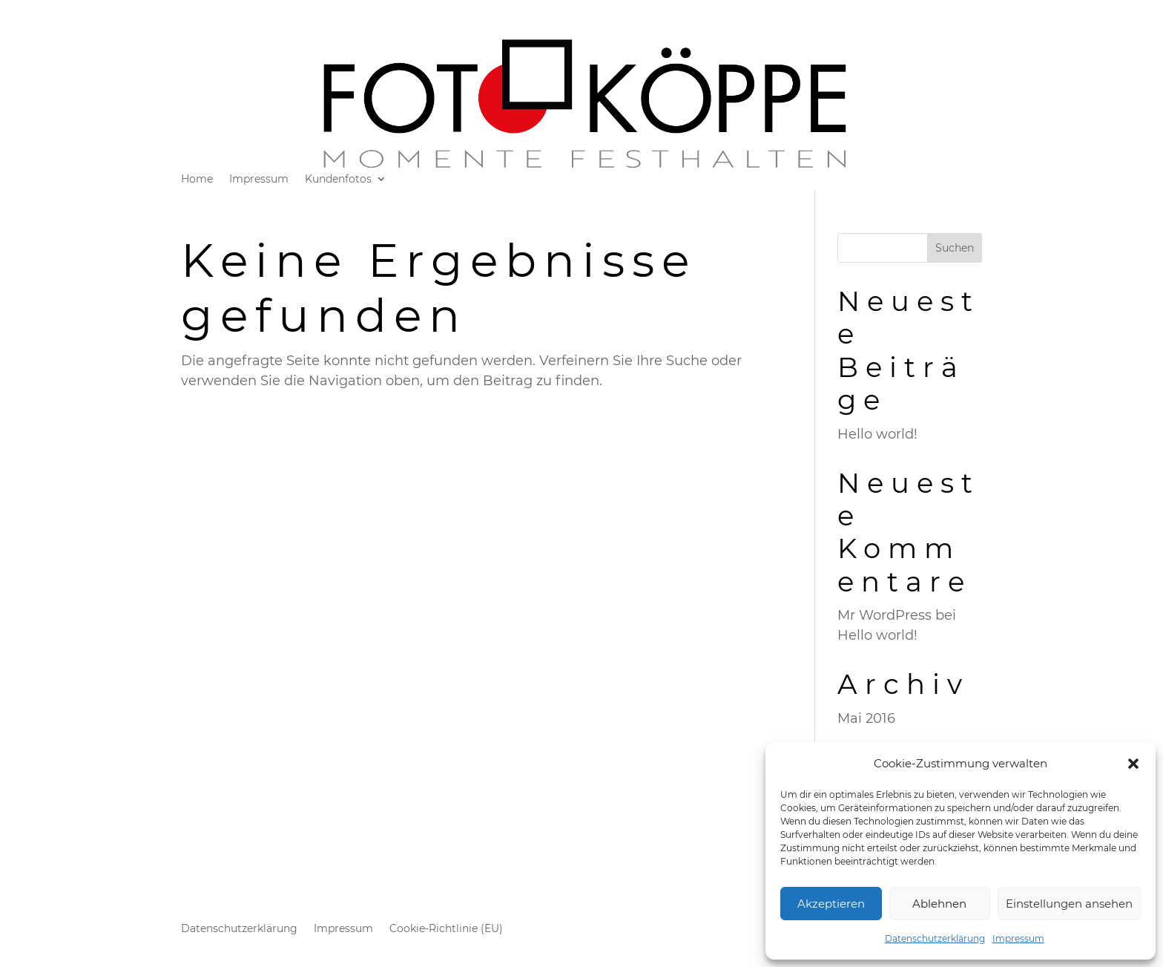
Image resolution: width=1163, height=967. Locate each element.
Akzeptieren (831, 903)
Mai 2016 (866, 718)
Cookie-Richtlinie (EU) (446, 929)
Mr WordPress (884, 615)
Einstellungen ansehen (1069, 903)
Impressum (1018, 938)
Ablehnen (939, 903)
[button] (1133, 763)
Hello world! (877, 434)
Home (197, 180)
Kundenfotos (338, 180)
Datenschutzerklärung (935, 938)
